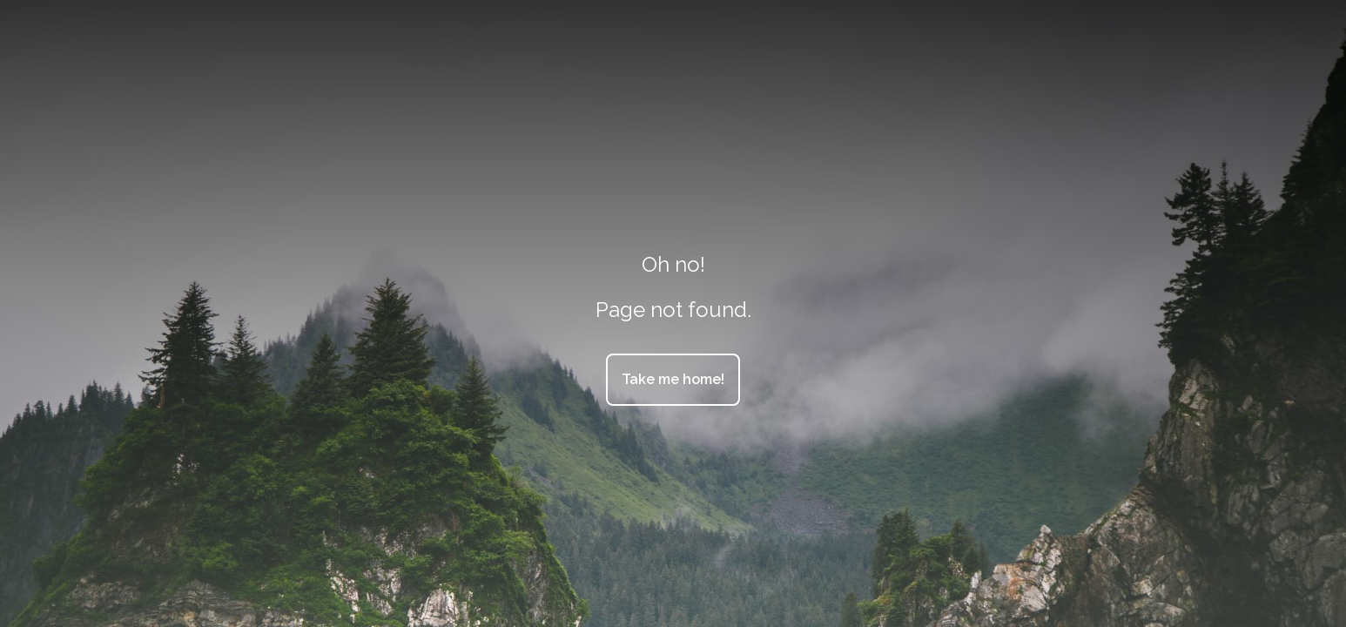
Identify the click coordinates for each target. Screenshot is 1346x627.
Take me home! (673, 379)
